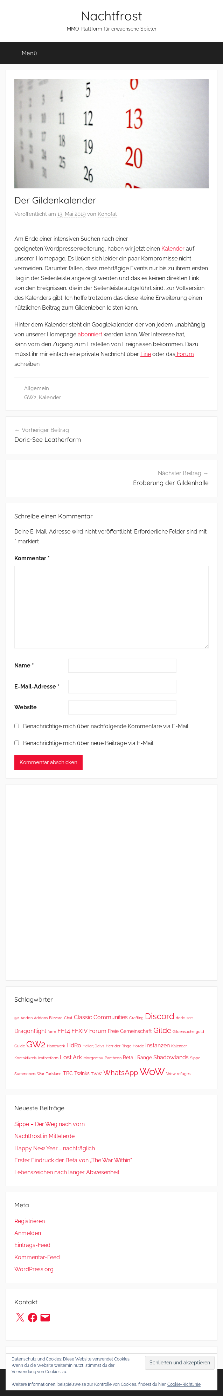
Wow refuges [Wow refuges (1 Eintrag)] (178, 1074)
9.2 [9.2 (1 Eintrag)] (16, 1018)
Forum (184, 354)
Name (24, 665)
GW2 (30, 397)
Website (25, 707)
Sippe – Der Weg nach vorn (49, 1124)
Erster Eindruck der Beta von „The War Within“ (73, 1160)
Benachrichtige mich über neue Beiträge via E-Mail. (88, 743)
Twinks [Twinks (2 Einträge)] (82, 1073)
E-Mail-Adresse (37, 686)
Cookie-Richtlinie (184, 1384)
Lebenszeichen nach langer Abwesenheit (66, 1172)
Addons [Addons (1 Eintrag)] (41, 1018)
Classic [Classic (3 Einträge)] (83, 1017)
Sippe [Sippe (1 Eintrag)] (195, 1058)
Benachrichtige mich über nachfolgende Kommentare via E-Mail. (106, 726)
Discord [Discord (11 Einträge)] (159, 1016)
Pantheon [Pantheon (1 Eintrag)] (113, 1058)
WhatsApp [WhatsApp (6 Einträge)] (120, 1072)
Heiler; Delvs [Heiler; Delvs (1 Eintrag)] (93, 1046)
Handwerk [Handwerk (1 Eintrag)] (56, 1046)
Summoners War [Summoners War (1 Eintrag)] (29, 1074)
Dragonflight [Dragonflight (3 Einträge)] (30, 1031)
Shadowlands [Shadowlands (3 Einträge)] (171, 1057)
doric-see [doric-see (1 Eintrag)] (184, 1018)
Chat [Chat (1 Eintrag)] (68, 1018)
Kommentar (32, 558)
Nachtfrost (111, 16)
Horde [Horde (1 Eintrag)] (138, 1046)
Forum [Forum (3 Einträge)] (97, 1031)
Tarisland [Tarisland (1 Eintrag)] (54, 1074)
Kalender (172, 248)
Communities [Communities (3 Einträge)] (110, 1017)
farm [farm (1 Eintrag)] (52, 1031)
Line (145, 354)
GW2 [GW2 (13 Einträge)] (36, 1044)
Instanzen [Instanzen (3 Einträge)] (157, 1045)
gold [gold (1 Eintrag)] (200, 1031)
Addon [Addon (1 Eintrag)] (27, 1018)
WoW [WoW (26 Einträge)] (152, 1071)
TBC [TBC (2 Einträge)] (68, 1073)
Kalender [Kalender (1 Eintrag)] (179, 1046)
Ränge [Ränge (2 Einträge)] (144, 1057)
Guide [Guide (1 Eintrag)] (19, 1046)
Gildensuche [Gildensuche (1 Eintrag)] (183, 1031)
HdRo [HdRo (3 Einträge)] (74, 1045)
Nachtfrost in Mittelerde (44, 1136)
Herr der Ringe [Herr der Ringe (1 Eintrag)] (118, 1046)
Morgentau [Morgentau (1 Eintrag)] (93, 1058)
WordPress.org (34, 1269)
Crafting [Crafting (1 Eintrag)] (136, 1018)
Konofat (107, 214)
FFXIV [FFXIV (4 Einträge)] (79, 1030)
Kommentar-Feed (37, 1257)
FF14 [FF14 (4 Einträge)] (63, 1030)
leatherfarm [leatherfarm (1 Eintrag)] (48, 1058)
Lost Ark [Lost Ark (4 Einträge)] (71, 1057)
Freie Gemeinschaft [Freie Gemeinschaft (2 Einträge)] (130, 1031)
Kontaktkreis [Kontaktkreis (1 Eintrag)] (25, 1058)
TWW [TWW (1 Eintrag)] (96, 1074)
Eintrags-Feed (32, 1245)
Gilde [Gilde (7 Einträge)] (162, 1030)
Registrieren (29, 1221)
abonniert (91, 334)
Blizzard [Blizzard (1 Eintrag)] (56, 1018)
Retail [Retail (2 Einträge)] (129, 1057)
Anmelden (27, 1233)
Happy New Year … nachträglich (54, 1148)
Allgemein (36, 388)
